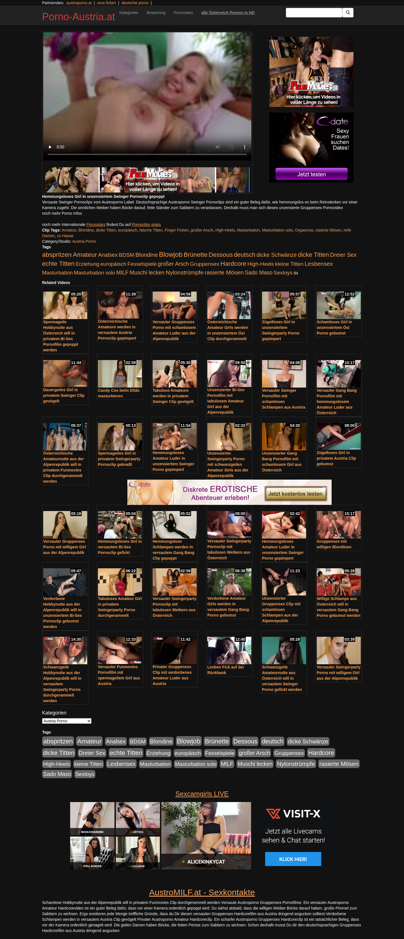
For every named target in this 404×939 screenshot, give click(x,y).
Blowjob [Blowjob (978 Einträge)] (171, 254)
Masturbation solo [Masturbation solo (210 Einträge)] (94, 273)
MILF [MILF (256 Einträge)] (122, 272)
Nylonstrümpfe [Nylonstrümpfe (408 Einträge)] (184, 272)
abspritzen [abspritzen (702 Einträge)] (57, 254)
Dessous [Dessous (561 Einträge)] (221, 254)
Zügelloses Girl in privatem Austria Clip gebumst (336, 458)
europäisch (127, 230)
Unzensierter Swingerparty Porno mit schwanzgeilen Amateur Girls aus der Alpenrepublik (227, 464)
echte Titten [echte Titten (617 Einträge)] (58, 263)
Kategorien (128, 12)
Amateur (69, 230)
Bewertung (156, 12)
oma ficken (106, 3)
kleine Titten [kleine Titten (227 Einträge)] (289, 264)
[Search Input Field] (314, 12)
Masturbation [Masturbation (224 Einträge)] (57, 273)
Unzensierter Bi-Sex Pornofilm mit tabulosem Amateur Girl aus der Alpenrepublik (225, 401)
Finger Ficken (177, 230)
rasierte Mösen (328, 230)
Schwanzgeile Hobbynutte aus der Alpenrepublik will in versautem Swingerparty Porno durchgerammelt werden (62, 684)
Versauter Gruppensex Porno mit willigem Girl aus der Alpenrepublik (64, 547)
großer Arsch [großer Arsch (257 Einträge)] (173, 264)
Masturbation (248, 230)
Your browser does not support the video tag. (147, 96)
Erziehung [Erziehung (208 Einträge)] (87, 264)
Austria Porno (84, 241)
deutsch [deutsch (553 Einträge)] (244, 254)
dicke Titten (106, 230)
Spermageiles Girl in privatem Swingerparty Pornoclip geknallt (119, 459)
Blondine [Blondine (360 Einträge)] (147, 254)
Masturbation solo (277, 230)
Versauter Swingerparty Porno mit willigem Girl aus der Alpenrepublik (339, 673)
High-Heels (225, 230)
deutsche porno (135, 3)
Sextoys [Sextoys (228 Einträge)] (283, 273)
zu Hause (65, 235)
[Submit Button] (348, 12)
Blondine (86, 230)
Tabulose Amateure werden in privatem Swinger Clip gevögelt (173, 396)
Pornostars (183, 12)
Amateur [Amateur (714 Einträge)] (85, 254)
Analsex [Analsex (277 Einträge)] (108, 255)
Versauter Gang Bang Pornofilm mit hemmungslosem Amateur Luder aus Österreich (337, 401)
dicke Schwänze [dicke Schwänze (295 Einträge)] (276, 255)
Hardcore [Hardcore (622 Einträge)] (233, 263)
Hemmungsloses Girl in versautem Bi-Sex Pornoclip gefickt (120, 547)
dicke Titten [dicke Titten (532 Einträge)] (313, 254)
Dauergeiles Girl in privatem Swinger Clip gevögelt (63, 395)
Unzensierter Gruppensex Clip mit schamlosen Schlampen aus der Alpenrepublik (281, 609)
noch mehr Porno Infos (62, 213)
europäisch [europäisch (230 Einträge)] (113, 264)
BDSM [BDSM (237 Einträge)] (126, 255)
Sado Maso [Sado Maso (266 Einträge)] (259, 272)
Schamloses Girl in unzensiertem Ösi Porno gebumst (334, 327)
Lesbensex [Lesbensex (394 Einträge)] (319, 263)
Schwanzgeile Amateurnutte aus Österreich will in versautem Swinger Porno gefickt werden (282, 678)
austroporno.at (78, 3)
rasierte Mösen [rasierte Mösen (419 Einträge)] (224, 272)
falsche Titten (151, 230)
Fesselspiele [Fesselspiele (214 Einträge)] (142, 264)
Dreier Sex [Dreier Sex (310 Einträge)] (343, 255)
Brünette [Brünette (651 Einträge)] (195, 254)
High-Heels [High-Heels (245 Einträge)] (260, 264)
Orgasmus (304, 230)
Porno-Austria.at (78, 16)
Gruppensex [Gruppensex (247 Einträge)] (204, 264)
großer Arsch (202, 230)
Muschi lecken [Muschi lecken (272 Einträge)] (147, 272)
